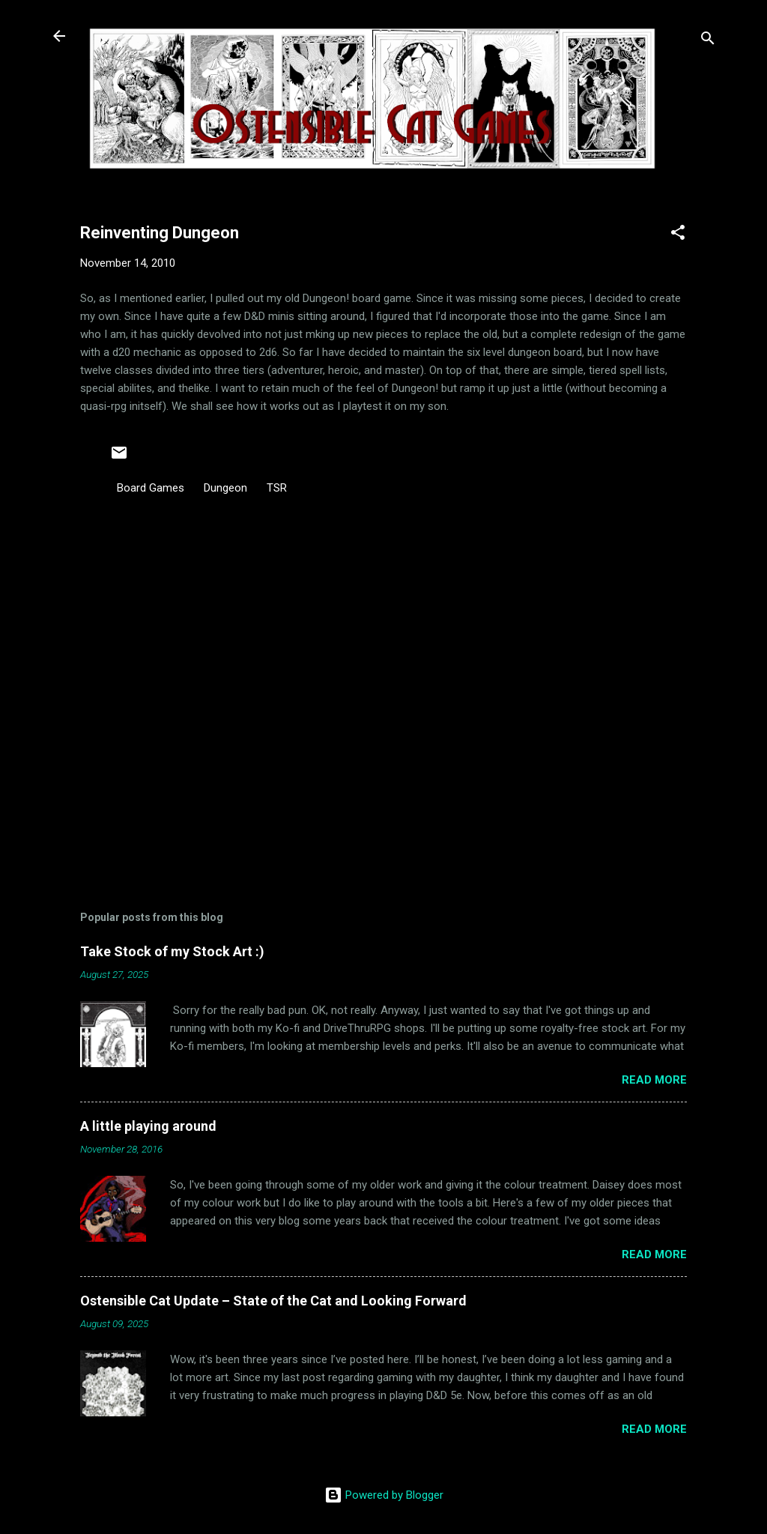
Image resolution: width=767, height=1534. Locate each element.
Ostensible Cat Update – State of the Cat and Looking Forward (273, 1300)
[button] (678, 235)
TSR (277, 488)
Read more (654, 1080)
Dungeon (225, 488)
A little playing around (148, 1126)
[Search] (708, 41)
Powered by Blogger (383, 1495)
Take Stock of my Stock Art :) (172, 951)
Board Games (150, 488)
